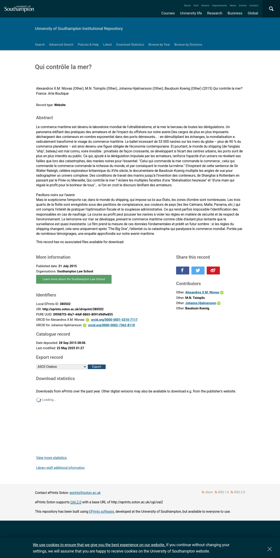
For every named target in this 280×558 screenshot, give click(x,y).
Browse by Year (159, 45)
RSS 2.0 (239, 492)
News (233, 5)
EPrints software (101, 511)
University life (191, 13)
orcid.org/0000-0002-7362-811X (111, 325)
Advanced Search (61, 45)
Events (243, 5)
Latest (107, 45)
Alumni (205, 5)
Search (40, 45)
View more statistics (51, 458)
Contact (253, 5)
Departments (219, 5)
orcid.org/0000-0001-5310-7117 (114, 320)
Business (235, 13)
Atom (209, 492)
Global (253, 13)
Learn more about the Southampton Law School (74, 279)
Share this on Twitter (198, 270)
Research (214, 13)
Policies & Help (88, 45)
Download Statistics (130, 45)
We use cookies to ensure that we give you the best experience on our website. (99, 544)
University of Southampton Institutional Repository (79, 28)
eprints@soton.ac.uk (85, 493)
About (187, 5)
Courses (168, 13)
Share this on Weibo (213, 270)
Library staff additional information (60, 468)
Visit (196, 5)
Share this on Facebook (182, 270)
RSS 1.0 (223, 492)
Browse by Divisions (188, 45)
